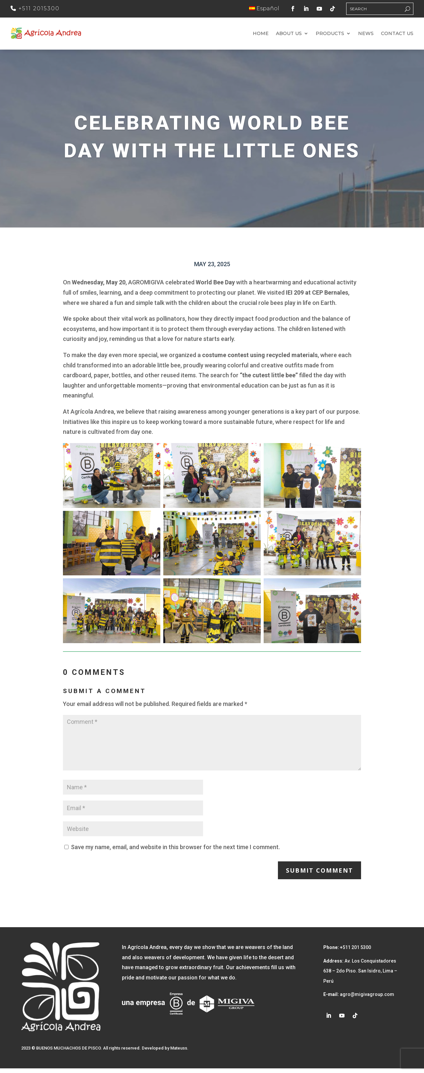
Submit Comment (319, 875)
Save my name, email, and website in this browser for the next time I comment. (175, 851)
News (366, 36)
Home (261, 36)
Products (330, 36)
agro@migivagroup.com (366, 999)
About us (289, 36)
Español (264, 8)
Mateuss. (179, 1052)
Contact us (397, 36)
